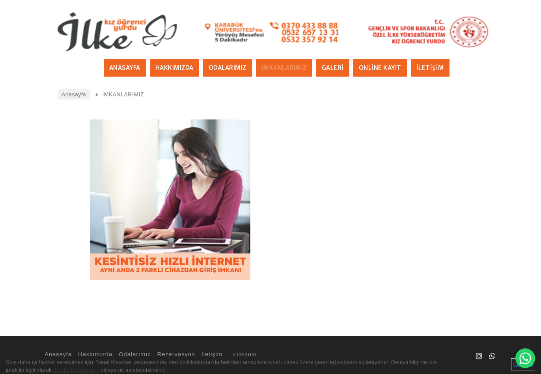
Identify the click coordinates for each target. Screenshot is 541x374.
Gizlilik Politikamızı (76, 370)
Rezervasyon (175, 354)
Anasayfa (57, 354)
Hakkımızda (94, 354)
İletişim (210, 354)
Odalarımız (133, 354)
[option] (169, 199)
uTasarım (244, 354)
